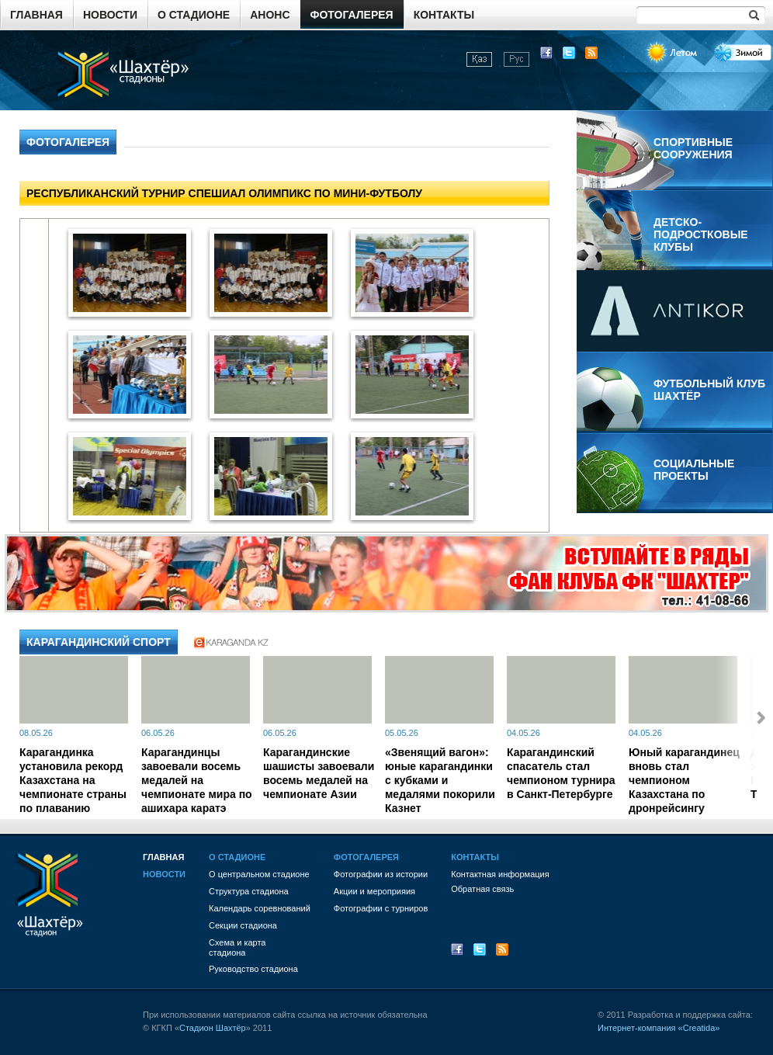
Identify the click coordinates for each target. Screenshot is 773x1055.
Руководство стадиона (253, 968)
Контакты (444, 15)
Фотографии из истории (381, 874)
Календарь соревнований (259, 908)
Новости (110, 15)
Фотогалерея (351, 15)
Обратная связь (482, 889)
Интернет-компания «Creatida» (658, 1027)
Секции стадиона (243, 925)
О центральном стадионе (259, 874)
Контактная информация (500, 874)
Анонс (269, 15)
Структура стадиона (249, 891)
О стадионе (194, 15)
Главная (36, 15)
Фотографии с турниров (381, 908)
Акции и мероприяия (374, 891)
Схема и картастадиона (237, 947)
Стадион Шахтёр (212, 1027)
